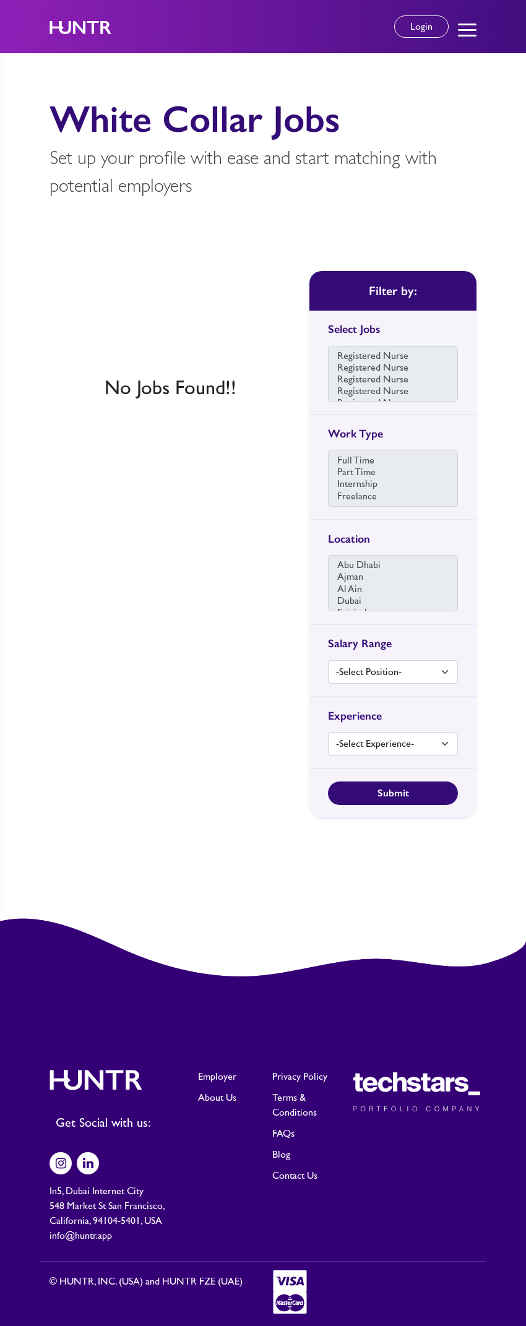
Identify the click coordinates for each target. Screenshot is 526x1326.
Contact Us (294, 1176)
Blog (281, 1155)
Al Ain (393, 589)
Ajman (393, 577)
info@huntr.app (81, 1236)
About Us (217, 1098)
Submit (393, 793)
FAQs (283, 1134)
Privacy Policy (299, 1077)
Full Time (393, 461)
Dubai (393, 601)
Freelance (393, 496)
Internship (393, 484)
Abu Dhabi (393, 565)
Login (421, 27)
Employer (217, 1077)
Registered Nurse (393, 356)
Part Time (393, 472)
